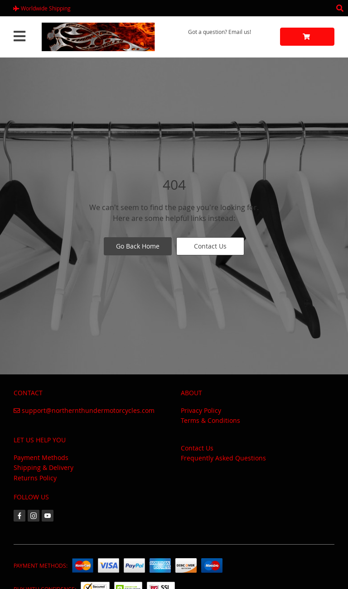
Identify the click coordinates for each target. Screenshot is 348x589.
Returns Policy (35, 478)
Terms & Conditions (210, 420)
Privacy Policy (201, 410)
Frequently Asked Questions (223, 458)
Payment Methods (41, 457)
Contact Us (210, 246)
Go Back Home (138, 246)
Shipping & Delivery (43, 467)
